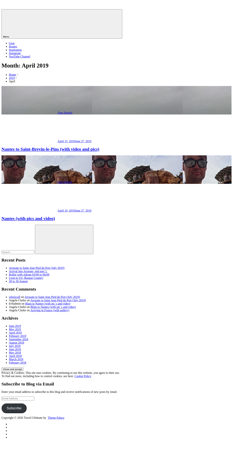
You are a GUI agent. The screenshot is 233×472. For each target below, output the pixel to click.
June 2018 (15, 349)
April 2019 (15, 332)
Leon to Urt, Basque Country (26, 277)
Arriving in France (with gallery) (49, 310)
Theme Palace (56, 417)
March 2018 (16, 359)
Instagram (15, 53)
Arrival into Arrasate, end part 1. (28, 271)
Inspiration (15, 49)
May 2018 (15, 352)
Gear (12, 43)
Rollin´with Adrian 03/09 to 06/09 (29, 274)
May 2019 (15, 329)
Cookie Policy (83, 376)
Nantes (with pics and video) (28, 218)
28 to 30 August (18, 281)
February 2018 (17, 362)
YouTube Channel (19, 56)
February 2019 (17, 336)
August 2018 (16, 342)
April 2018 (15, 356)
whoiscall (14, 297)
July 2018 (15, 346)
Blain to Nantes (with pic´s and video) (47, 303)
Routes (13, 46)
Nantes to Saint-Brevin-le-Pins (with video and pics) (50, 149)
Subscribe (14, 408)
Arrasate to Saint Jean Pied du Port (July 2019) (36, 267)
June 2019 (15, 326)
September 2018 (18, 339)
